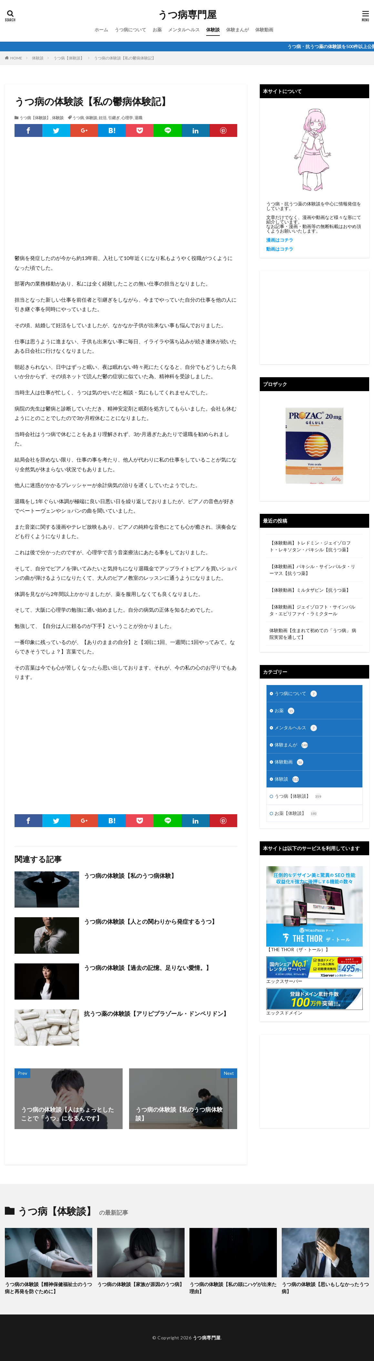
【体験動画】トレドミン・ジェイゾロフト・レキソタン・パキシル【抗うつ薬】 (310, 546)
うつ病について (130, 29)
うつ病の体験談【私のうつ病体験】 (130, 875)
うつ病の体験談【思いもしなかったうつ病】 (325, 1287)
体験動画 (264, 29)
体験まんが (237, 29)
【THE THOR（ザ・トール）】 (298, 949)
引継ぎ (114, 117)
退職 (138, 117)
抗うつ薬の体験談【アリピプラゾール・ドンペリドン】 (156, 1013)
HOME (16, 58)
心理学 (127, 117)
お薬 (157, 29)
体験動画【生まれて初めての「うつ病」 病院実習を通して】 (312, 634)
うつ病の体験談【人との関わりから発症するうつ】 (150, 921)
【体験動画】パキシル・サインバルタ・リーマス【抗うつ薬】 (312, 570)
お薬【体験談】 (296, 813)
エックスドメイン (284, 1012)
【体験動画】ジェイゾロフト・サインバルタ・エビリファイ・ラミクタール (312, 610)
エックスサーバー (284, 981)
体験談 (213, 29)
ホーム (101, 29)
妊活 (102, 117)
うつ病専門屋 (187, 14)
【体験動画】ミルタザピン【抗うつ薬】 (310, 590)
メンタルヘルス (184, 29)
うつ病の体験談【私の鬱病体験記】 (125, 58)
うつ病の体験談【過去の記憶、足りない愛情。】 (148, 967)
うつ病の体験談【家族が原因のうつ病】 (140, 1284)
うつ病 (78, 117)
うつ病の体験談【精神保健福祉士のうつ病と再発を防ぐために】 (48, 1287)
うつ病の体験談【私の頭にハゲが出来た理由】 (233, 1287)
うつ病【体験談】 (68, 58)
